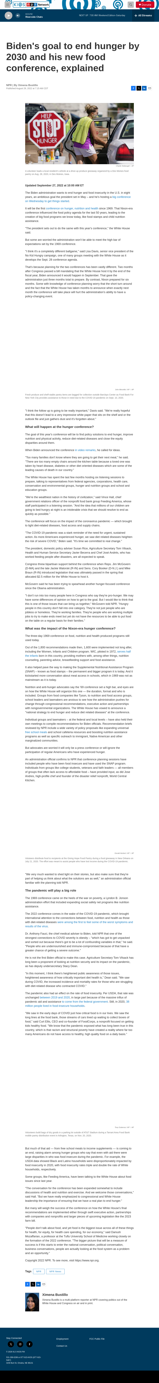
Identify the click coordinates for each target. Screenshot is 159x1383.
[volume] (17, 15)
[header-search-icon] (131, 5)
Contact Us (61, 1346)
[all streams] (143, 15)
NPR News (55, 1271)
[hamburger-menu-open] (8, 5)
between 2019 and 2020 (55, 997)
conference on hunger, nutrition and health (72, 208)
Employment (62, 1339)
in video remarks (85, 450)
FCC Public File (96, 1339)
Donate (146, 4)
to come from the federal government (85, 1001)
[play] (8, 15)
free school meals (36, 732)
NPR (38, 1271)
